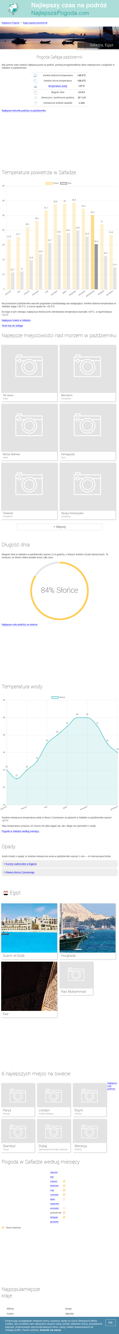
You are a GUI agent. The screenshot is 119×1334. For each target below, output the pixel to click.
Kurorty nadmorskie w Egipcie (21, 864)
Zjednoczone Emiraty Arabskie (53, 1149)
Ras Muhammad (73, 992)
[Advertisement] (59, 137)
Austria (10, 1313)
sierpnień (54, 1203)
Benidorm (67, 395)
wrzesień (54, 1208)
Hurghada (68, 956)
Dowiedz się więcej (50, 1330)
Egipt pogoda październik (35, 23)
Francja (6, 1113)
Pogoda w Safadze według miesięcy (20, 831)
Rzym (79, 1110)
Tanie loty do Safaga (12, 325)
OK (110, 1322)
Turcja (6, 1149)
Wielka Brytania (46, 1113)
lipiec (52, 1199)
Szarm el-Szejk (14, 956)
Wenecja (81, 1146)
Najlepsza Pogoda (10, 23)
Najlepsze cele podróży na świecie (19, 624)
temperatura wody (57, 86)
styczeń (54, 1172)
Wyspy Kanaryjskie (72, 513)
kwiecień (54, 1185)
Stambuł (9, 1146)
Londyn (44, 1110)
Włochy (78, 1113)
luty (52, 1177)
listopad (54, 1217)
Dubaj (43, 1146)
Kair (6, 1014)
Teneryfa (8, 513)
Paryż (7, 1110)
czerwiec (54, 1194)
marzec (53, 1181)
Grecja (68, 1308)
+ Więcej (59, 526)
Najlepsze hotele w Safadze (16, 320)
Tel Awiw (8, 395)
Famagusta (68, 454)
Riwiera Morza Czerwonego (20, 872)
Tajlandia (69, 1313)
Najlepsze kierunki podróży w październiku (24, 110)
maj (52, 1190)
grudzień (54, 1221)
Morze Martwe (11, 454)
